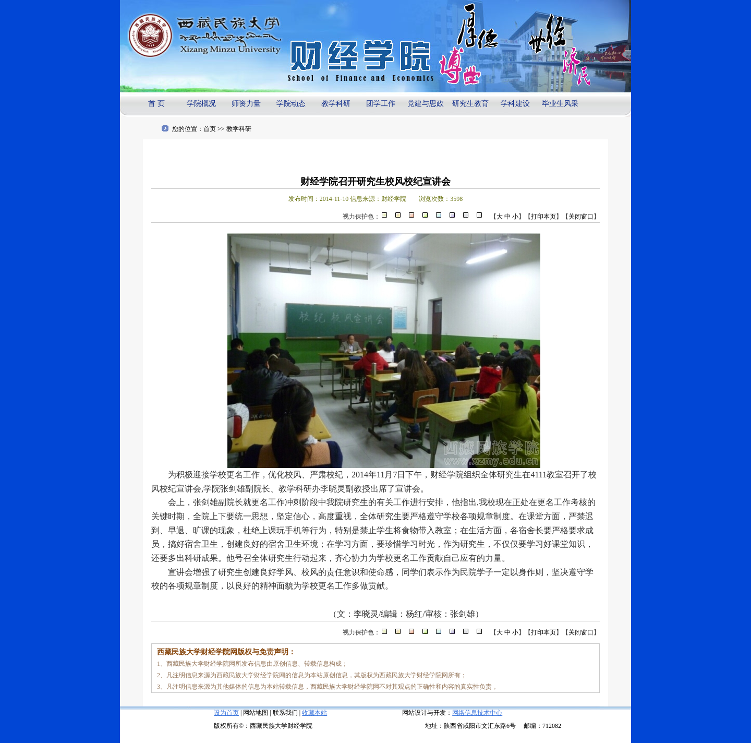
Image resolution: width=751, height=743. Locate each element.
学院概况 (201, 103)
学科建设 (515, 103)
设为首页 (226, 712)
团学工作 (380, 103)
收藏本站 (314, 712)
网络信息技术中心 (477, 712)
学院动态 (291, 103)
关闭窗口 (580, 216)
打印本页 (543, 216)
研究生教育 (470, 103)
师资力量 (246, 103)
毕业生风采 (560, 103)
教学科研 (335, 103)
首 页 (156, 103)
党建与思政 (425, 103)
